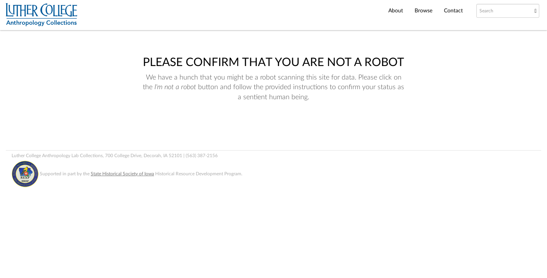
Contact (453, 11)
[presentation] (264, 127)
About (395, 11)
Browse (423, 11)
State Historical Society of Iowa (122, 173)
